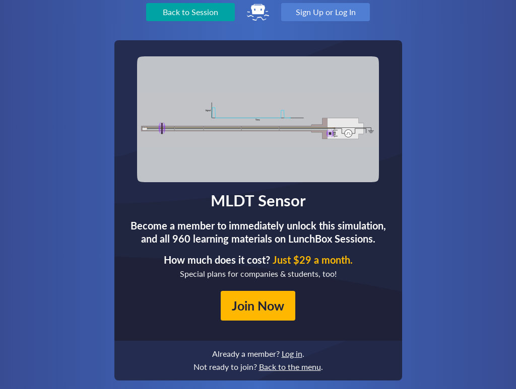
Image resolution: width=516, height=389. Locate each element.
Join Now (258, 305)
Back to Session (190, 12)
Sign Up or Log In (326, 12)
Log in (292, 353)
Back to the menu (290, 366)
